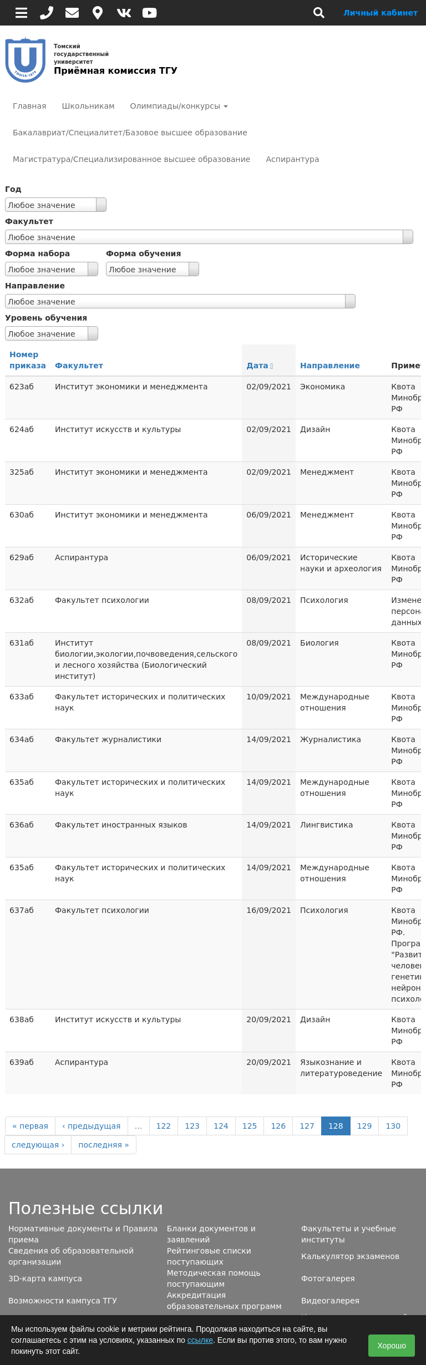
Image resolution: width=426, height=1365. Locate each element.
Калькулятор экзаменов (350, 1256)
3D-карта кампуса (45, 1278)
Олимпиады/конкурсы (179, 106)
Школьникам (88, 106)
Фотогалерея (328, 1278)
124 (221, 1126)
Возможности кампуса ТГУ (62, 1300)
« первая (30, 1126)
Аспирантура (292, 159)
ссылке (200, 1340)
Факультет (29, 221)
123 (192, 1126)
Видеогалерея (330, 1300)
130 (393, 1126)
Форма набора (37, 253)
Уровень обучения (46, 317)
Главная (29, 106)
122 (163, 1126)
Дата (259, 365)
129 (364, 1126)
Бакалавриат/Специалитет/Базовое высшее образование (130, 132)
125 (249, 1126)
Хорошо (391, 1345)
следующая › (38, 1144)
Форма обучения (143, 253)
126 (278, 1126)
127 (307, 1126)
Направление (35, 285)
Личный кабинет (380, 12)
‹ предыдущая (91, 1126)
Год (13, 189)
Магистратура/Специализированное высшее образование (131, 159)
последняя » (103, 1144)
